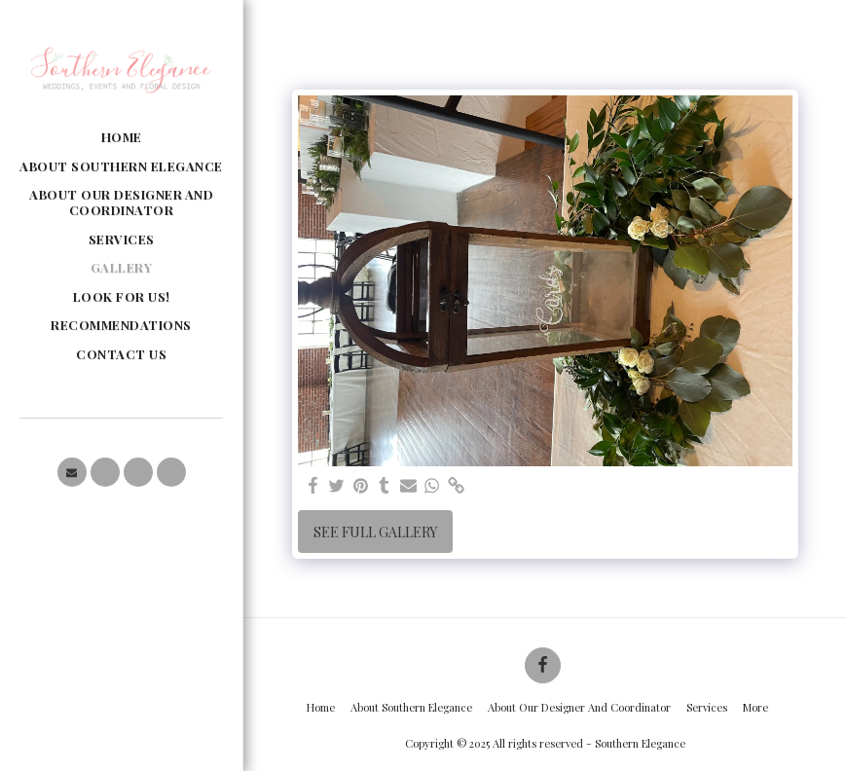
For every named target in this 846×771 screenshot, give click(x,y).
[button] (72, 472)
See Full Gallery (375, 532)
